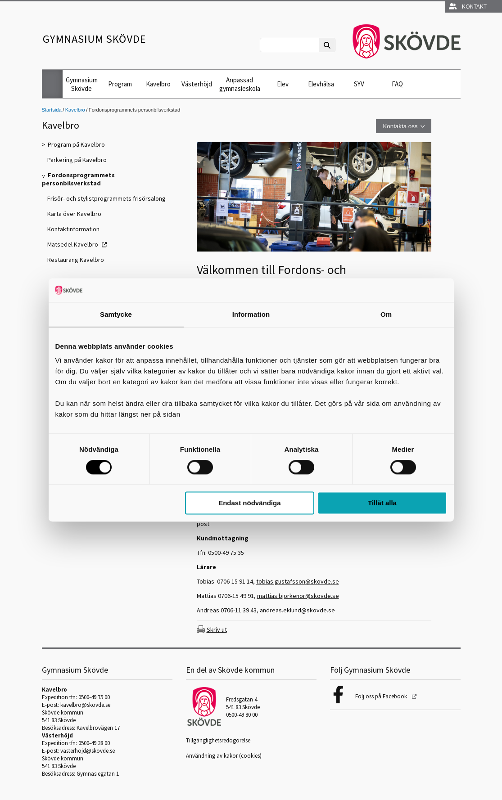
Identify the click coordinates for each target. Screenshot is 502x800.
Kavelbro (158, 84)
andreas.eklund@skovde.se (297, 610)
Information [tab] (251, 314)
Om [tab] (386, 314)
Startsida (52, 109)
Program (120, 84)
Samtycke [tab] (116, 314)
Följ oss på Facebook (381, 696)
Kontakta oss (400, 126)
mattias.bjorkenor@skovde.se (298, 596)
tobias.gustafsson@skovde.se (297, 581)
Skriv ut (217, 629)
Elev (283, 84)
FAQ (397, 84)
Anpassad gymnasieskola (239, 84)
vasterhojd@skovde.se (87, 751)
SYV (359, 84)
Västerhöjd (196, 84)
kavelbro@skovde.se (85, 705)
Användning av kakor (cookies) (224, 756)
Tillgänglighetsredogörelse (218, 740)
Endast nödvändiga (249, 503)
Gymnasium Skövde (82, 84)
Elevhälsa (321, 84)
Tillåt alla (382, 503)
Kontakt (468, 6)
